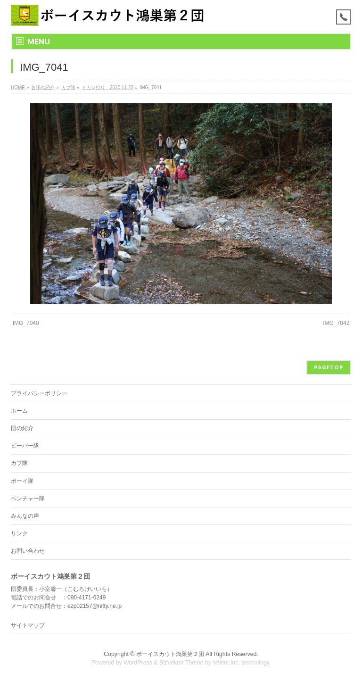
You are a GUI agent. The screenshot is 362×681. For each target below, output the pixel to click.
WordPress (137, 662)
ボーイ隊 (22, 481)
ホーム (19, 410)
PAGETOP (329, 367)
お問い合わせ (28, 551)
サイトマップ (28, 625)
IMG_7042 (336, 323)
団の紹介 (22, 428)
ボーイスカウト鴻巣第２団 (170, 654)
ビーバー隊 (25, 445)
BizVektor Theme (181, 662)
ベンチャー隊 (28, 498)
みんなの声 (25, 516)
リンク (19, 533)
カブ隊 (19, 463)
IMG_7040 (26, 323)
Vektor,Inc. (226, 662)
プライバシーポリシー (39, 393)
